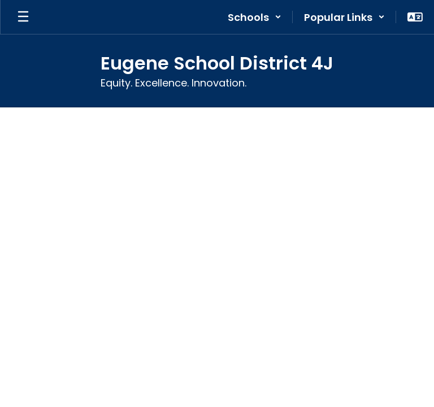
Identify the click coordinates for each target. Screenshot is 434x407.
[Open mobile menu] (23, 17)
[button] (254, 17)
